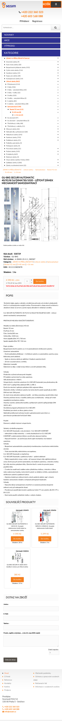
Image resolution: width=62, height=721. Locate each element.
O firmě (7, 675)
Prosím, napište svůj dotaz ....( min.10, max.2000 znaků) (22, 632)
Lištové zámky (28, 169)
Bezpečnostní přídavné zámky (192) (32, 67)
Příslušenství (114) (32, 84)
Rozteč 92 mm (52, 169)
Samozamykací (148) (32, 107)
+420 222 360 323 (32, 12)
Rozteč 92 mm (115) (34, 109)
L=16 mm (17, 172)
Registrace (37, 20)
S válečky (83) (32, 101)
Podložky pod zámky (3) (14, 143)
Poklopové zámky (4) (13, 145)
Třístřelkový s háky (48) (32, 123)
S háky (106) (32, 87)
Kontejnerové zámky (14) (32, 79)
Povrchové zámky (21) (32, 149)
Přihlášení (24, 20)
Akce (6, 40)
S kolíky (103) (32, 95)
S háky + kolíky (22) (32, 93)
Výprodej (9, 46)
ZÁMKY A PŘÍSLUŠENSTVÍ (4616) (32, 58)
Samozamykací (40, 169)
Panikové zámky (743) (32, 137)
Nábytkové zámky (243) (32, 135)
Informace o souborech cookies (47, 685)
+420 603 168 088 (32, 16)
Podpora (7, 689)
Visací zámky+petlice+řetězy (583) (32, 160)
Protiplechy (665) (32, 154)
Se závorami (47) (32, 118)
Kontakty (7, 682)
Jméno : (6, 603)
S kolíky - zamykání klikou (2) (32, 98)
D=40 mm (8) (35, 112)
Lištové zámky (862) (32, 81)
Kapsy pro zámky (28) (32, 76)
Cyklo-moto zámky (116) (32, 70)
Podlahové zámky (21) (32, 140)
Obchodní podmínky (43, 672)
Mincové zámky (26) (32, 129)
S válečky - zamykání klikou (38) (32, 104)
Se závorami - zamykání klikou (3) (32, 121)
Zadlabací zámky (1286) (32, 163)
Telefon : (6, 622)
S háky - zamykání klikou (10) (32, 90)
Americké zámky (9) (32, 62)
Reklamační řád (41, 682)
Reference (8, 679)
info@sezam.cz (10, 710)
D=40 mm (8, 172)
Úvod (6, 672)
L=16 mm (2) (18, 115)
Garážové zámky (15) (32, 73)
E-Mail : (6, 613)
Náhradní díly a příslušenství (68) (32, 132)
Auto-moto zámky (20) (32, 65)
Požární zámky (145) (32, 151)
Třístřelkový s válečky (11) (32, 126)
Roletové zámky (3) (12, 157)
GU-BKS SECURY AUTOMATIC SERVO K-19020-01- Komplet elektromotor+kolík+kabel (45, 525)
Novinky (9, 35)
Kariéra (7, 685)
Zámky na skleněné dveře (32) (32, 165)
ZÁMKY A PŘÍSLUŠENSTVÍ (12, 169)
